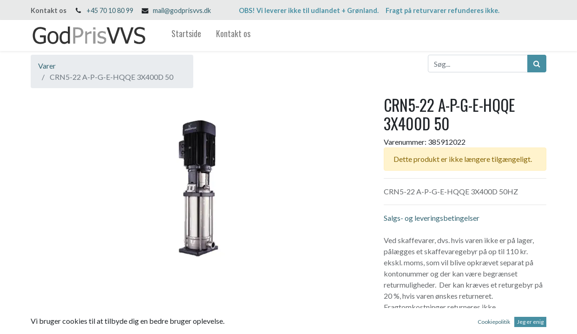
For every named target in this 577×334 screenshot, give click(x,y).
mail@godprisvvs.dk (182, 10)
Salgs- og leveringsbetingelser (431, 217)
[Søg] (536, 63)
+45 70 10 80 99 (109, 10)
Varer (47, 65)
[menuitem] (186, 35)
